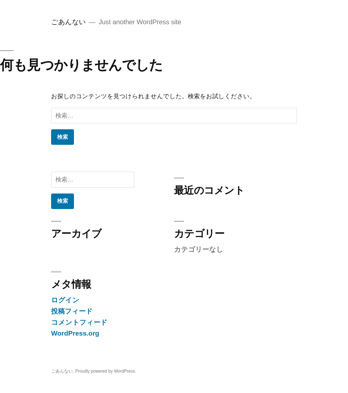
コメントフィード (79, 322)
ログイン (65, 300)
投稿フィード (72, 311)
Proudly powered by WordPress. (105, 371)
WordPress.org (75, 333)
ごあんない (68, 22)
